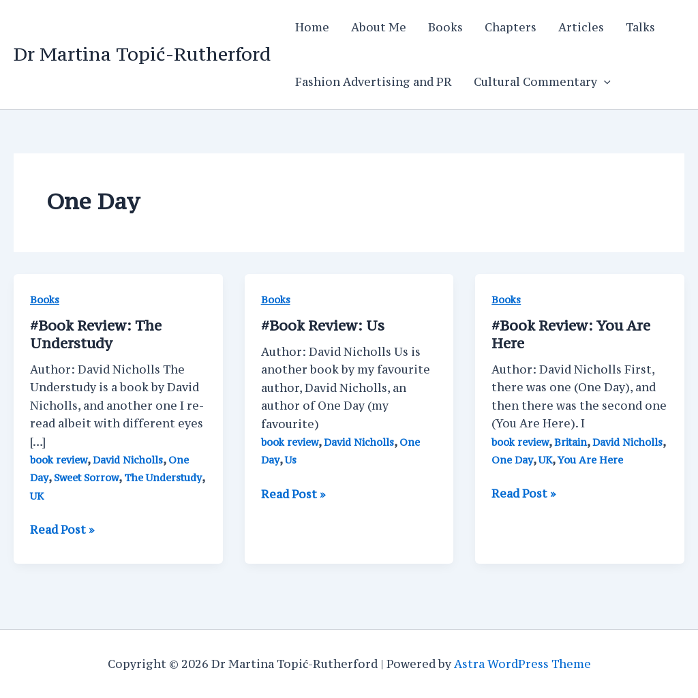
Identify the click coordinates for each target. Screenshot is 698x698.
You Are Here (590, 459)
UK (37, 495)
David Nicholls (128, 459)
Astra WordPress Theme (522, 663)
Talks (640, 27)
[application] (604, 82)
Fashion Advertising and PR (373, 81)
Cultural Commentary (542, 82)
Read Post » (62, 529)
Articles (581, 27)
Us (322, 325)
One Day (512, 459)
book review (58, 459)
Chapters (510, 27)
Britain (570, 442)
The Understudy (163, 477)
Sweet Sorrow (86, 477)
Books (445, 27)
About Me (378, 27)
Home (312, 27)
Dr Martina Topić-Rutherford (142, 53)
